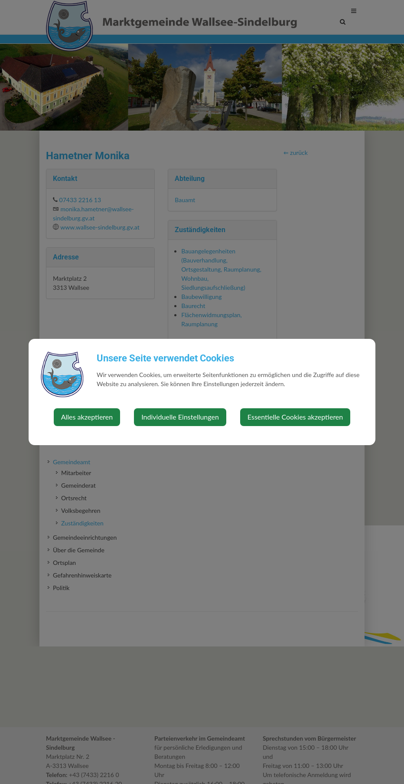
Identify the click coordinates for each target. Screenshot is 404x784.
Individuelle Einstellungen (180, 417)
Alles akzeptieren (87, 417)
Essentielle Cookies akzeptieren (295, 417)
